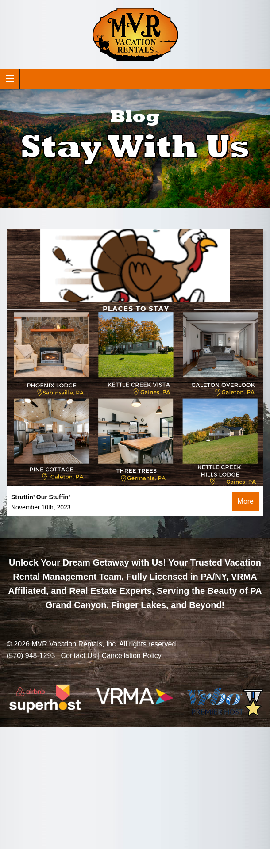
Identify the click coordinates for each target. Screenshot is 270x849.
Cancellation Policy (132, 655)
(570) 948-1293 (31, 655)
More (246, 501)
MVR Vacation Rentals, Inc (73, 644)
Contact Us (78, 655)
